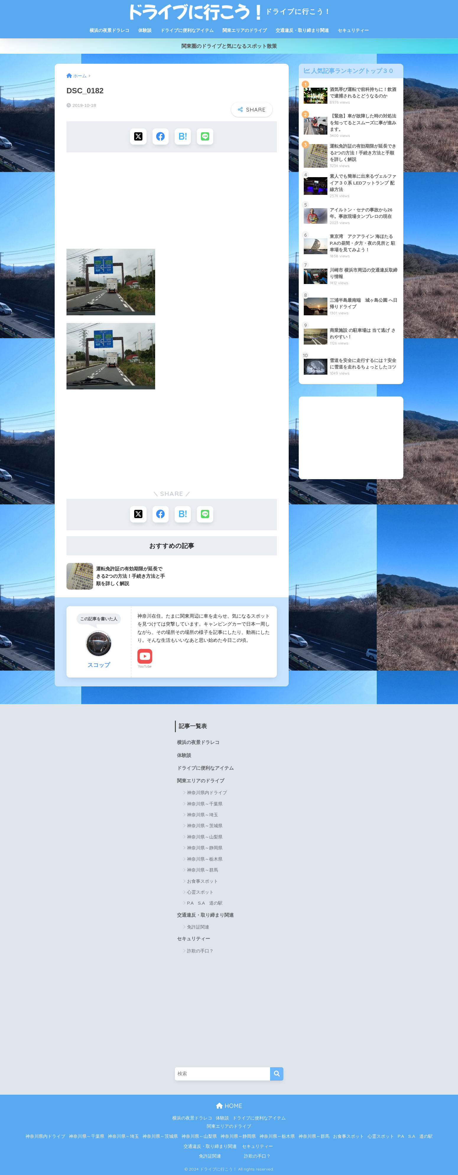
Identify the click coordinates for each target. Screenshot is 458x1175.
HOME (229, 1105)
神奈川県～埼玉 (202, 814)
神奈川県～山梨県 (204, 836)
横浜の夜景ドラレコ (109, 30)
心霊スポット (200, 891)
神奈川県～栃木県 (204, 858)
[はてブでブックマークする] (183, 136)
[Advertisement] (171, 202)
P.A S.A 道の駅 (204, 902)
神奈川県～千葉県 (204, 803)
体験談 (145, 30)
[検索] (276, 1073)
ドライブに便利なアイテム (187, 30)
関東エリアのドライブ (244, 30)
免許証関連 (198, 926)
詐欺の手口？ (200, 950)
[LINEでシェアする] (205, 136)
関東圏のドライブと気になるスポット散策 (229, 46)
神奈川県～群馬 (202, 869)
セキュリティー (353, 30)
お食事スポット (202, 880)
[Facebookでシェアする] (160, 136)
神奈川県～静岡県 (204, 847)
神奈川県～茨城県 (204, 825)
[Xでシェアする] (138, 136)
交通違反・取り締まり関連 (302, 30)
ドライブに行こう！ (229, 11)
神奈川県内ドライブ (207, 792)
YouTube (145, 666)
